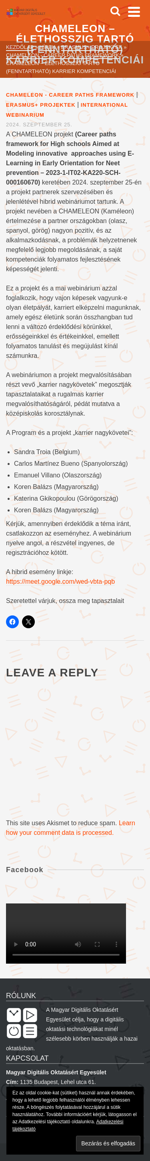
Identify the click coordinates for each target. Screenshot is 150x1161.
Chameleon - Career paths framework (70, 95)
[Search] (115, 11)
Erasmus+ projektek (41, 105)
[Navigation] (134, 11)
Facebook (25, 870)
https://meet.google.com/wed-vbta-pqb (60, 581)
